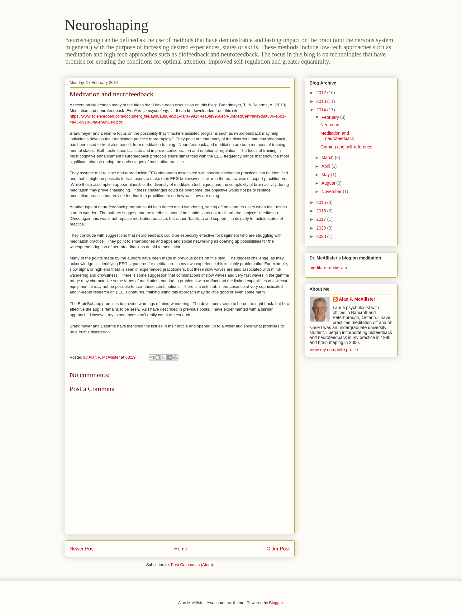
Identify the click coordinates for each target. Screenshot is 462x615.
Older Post (278, 548)
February (330, 117)
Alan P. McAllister (357, 299)
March (328, 157)
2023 (321, 236)
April (326, 166)
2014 (321, 109)
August (328, 183)
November (332, 191)
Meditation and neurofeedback (337, 136)
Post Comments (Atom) (192, 564)
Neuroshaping (107, 25)
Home (180, 548)
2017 (321, 219)
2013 (321, 101)
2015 (321, 202)
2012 (321, 92)
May (326, 174)
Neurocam (330, 124)
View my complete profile (334, 349)
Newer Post (82, 548)
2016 (321, 210)
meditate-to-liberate (328, 267)
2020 (321, 227)
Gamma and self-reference (346, 146)
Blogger (276, 602)
